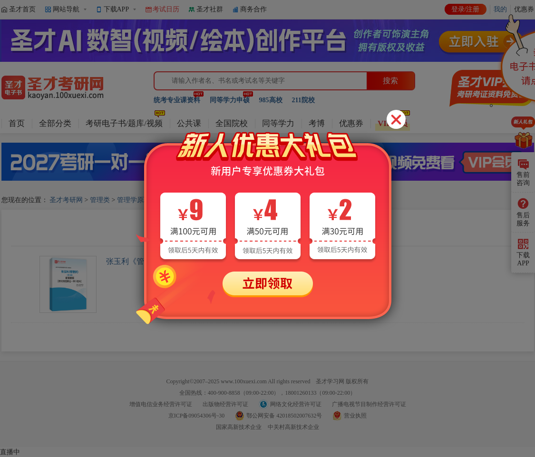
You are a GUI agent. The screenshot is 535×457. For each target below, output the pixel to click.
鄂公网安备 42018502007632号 (284, 415)
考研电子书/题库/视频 (124, 123)
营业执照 (355, 415)
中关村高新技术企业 (293, 427)
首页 (17, 123)
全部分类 (55, 123)
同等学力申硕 (230, 100)
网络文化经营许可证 (295, 404)
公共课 (189, 123)
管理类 (100, 200)
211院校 (303, 100)
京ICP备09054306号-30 (196, 415)
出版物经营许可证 (225, 404)
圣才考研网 (66, 200)
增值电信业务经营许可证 (160, 404)
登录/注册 (465, 9)
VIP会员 (393, 123)
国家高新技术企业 (239, 427)
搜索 (390, 81)
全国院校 (231, 123)
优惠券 (351, 123)
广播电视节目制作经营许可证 (369, 404)
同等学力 (278, 123)
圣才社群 (209, 9)
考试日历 (166, 9)
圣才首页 (22, 9)
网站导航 (66, 9)
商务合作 (253, 9)
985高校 (270, 100)
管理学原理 (133, 200)
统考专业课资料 (177, 100)
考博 (317, 123)
